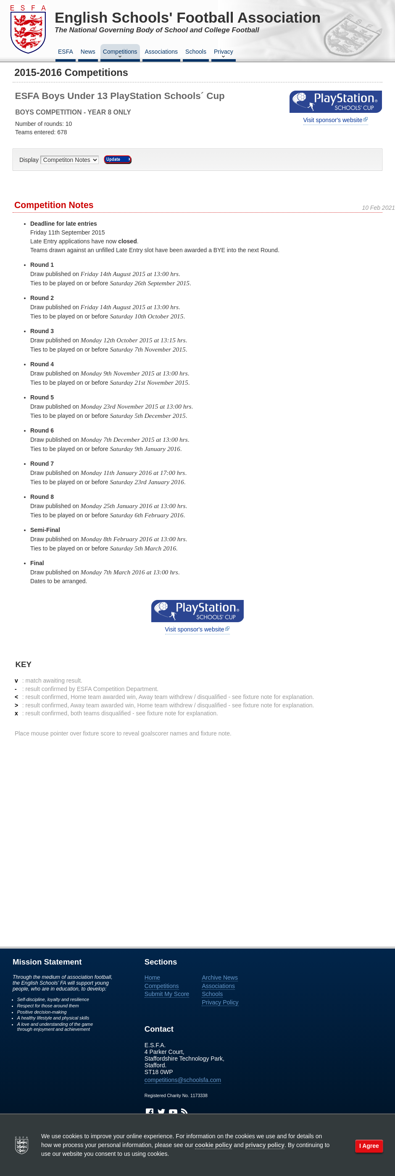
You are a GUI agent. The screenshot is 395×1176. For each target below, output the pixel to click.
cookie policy (213, 1145)
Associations (161, 51)
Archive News (220, 977)
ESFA (65, 51)
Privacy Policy (220, 1002)
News (88, 51)
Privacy (223, 54)
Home (152, 977)
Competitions (120, 54)
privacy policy (264, 1145)
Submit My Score (167, 994)
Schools (195, 51)
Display (29, 159)
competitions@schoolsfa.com (183, 1080)
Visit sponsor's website (333, 120)
